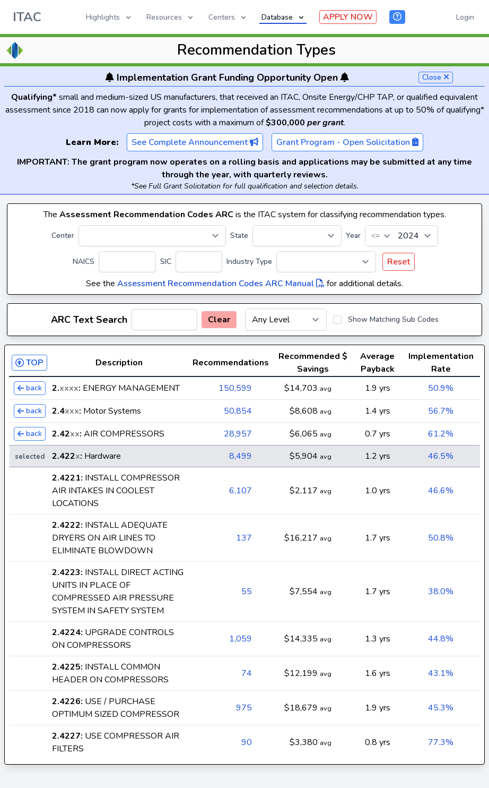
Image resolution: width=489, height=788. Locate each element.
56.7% (440, 411)
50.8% (440, 538)
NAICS (83, 261)
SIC (165, 261)
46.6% (440, 490)
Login (465, 17)
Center (62, 235)
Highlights (109, 17)
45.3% (440, 708)
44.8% (440, 639)
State (239, 235)
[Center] (152, 235)
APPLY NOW (348, 17)
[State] (297, 235)
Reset (398, 262)
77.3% (440, 742)
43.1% (440, 673)
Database (283, 17)
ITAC (27, 16)
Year (353, 235)
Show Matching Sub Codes (393, 319)
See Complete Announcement (195, 142)
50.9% (440, 388)
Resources (170, 17)
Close (435, 77)
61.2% (440, 434)
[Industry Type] (326, 261)
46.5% (440, 456)
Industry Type (249, 261)
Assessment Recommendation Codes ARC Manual (221, 283)
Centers (228, 17)
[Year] (401, 235)
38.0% (440, 591)
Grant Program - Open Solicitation (347, 142)
